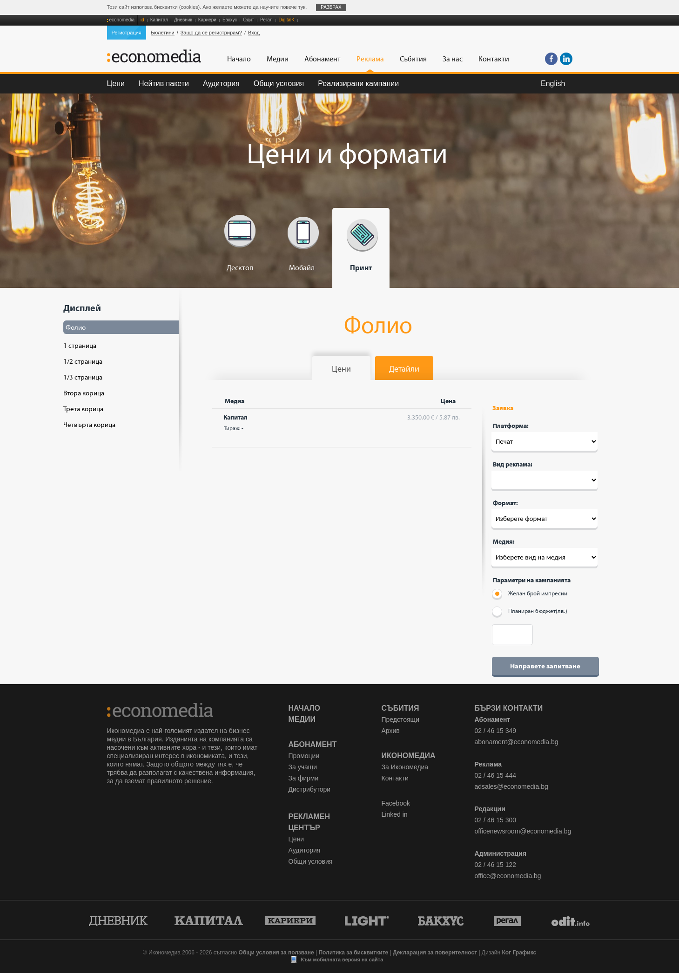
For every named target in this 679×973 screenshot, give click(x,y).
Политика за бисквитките (353, 952)
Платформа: (511, 425)
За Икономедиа (405, 767)
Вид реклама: (512, 464)
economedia (121, 19)
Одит (248, 19)
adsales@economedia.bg (511, 786)
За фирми (304, 778)
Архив (391, 730)
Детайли (404, 368)
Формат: (505, 503)
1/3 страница (82, 377)
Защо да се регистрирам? (211, 32)
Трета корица (83, 408)
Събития (400, 708)
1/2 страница (82, 361)
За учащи (303, 767)
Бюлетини (163, 32)
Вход (254, 32)
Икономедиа (409, 756)
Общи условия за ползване (276, 952)
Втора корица (83, 392)
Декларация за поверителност (435, 952)
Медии (302, 719)
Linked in (395, 814)
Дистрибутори (310, 789)
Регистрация (126, 32)
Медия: (504, 541)
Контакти (395, 778)
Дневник (183, 19)
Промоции (304, 756)
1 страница (79, 345)
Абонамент (313, 744)
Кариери (207, 19)
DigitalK (287, 19)
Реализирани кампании (358, 83)
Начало (305, 708)
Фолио (76, 327)
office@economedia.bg (508, 876)
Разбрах (331, 7)
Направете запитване (545, 665)
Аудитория (221, 83)
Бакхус (229, 19)
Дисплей (118, 365)
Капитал (159, 19)
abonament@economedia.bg (516, 742)
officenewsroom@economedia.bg (523, 831)
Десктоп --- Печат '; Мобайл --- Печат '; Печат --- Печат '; (544, 441)
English (553, 83)
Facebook (396, 803)
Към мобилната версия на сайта (342, 959)
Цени (116, 83)
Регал (266, 19)
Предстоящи (400, 719)
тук (301, 7)
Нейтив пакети (164, 83)
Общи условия (279, 83)
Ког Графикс (519, 952)
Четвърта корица (89, 424)
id (142, 19)
